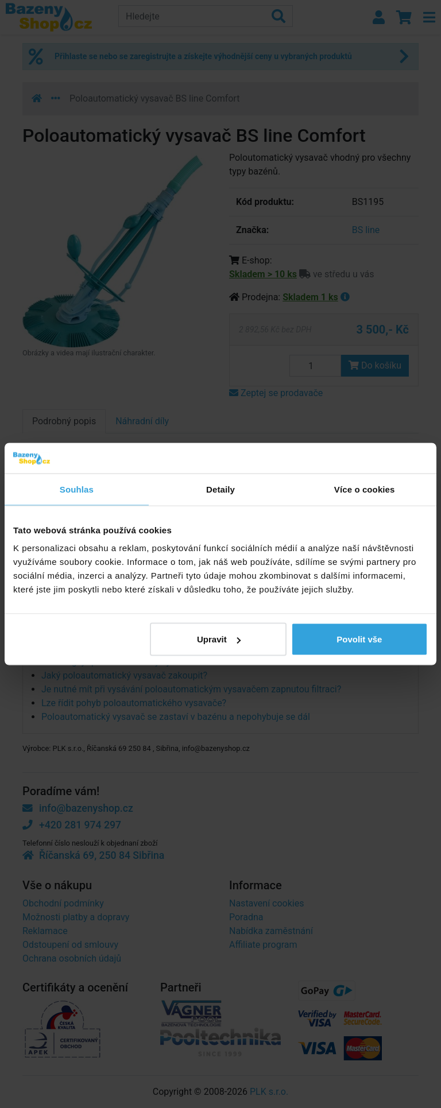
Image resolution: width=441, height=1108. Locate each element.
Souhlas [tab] (77, 489)
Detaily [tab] (220, 489)
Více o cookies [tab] (364, 489)
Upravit (219, 639)
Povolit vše (359, 639)
